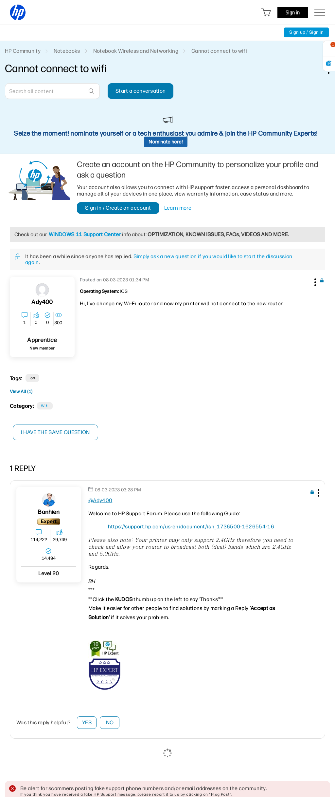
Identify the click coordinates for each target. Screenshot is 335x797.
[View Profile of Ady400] (42, 302)
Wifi (45, 406)
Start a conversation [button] (140, 91)
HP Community (23, 51)
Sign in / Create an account (118, 208)
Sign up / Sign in (306, 32)
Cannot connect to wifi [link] (219, 51)
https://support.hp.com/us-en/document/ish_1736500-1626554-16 (191, 526)
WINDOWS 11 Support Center (85, 234)
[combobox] (52, 91)
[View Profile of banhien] (49, 512)
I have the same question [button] (55, 432)
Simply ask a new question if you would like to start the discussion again (158, 259)
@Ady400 (100, 500)
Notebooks (67, 51)
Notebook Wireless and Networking (135, 51)
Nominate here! (166, 142)
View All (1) (21, 391)
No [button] (110, 722)
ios (32, 378)
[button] (314, 281)
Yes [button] (87, 722)
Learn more (177, 208)
